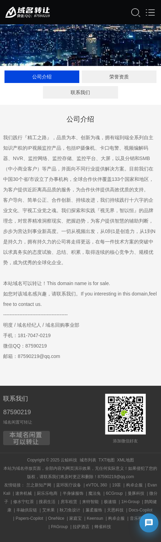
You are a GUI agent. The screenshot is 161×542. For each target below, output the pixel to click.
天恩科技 (115, 510)
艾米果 (48, 510)
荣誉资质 (119, 77)
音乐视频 (138, 518)
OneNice (56, 518)
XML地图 (125, 460)
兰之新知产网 (38, 485)
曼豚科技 (136, 493)
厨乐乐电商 (47, 493)
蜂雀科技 (103, 526)
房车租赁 (69, 501)
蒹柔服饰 (94, 510)
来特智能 (90, 501)
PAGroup (59, 526)
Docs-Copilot (141, 510)
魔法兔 (94, 493)
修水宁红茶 (23, 501)
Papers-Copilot (29, 518)
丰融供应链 (26, 510)
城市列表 (88, 460)
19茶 (116, 485)
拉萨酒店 (81, 526)
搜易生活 (47, 501)
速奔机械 (23, 493)
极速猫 (110, 501)
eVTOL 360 (96, 485)
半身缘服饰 (73, 493)
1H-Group (130, 501)
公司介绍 (42, 77)
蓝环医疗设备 (68, 485)
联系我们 (80, 92)
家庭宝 (75, 518)
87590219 (17, 412)
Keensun (95, 518)
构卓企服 (134, 485)
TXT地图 (107, 460)
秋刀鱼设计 (70, 510)
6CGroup (114, 493)
